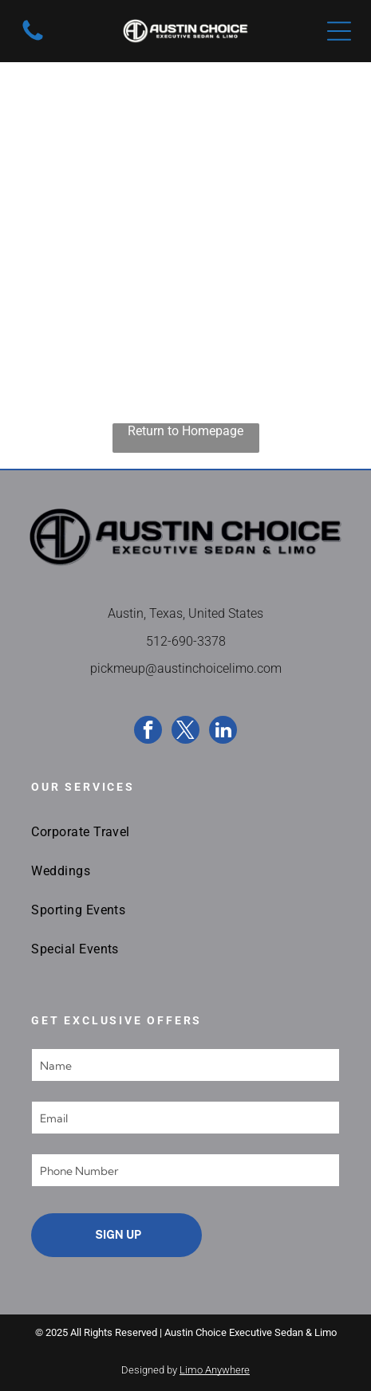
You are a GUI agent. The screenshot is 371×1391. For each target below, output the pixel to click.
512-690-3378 (186, 641)
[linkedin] (223, 732)
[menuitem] (185, 831)
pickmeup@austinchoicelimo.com (186, 668)
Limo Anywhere (215, 1370)
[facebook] (148, 732)
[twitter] (185, 732)
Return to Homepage (185, 430)
